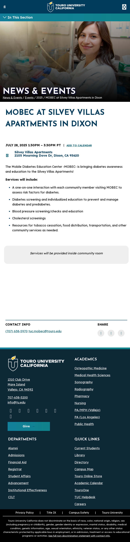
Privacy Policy (24, 512)
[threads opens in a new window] (55, 410)
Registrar (15, 469)
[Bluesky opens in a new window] (46, 410)
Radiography (83, 389)
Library (79, 455)
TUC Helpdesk (84, 497)
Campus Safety (79, 512)
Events (29, 97)
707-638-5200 (18, 397)
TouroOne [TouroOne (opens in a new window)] (81, 490)
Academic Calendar (88, 483)
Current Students (87, 448)
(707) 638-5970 (16, 331)
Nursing (80, 403)
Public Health (84, 424)
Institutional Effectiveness (27, 490)
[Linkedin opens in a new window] (37, 410)
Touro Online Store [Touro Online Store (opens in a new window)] (88, 476)
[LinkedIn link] (111, 333)
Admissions (16, 455)
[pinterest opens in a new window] (11, 416)
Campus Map (83, 469)
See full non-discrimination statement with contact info (79, 535)
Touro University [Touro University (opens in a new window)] (112, 512)
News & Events (12, 97)
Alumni (13, 448)
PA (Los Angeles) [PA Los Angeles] (87, 417)
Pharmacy (81, 396)
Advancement (18, 483)
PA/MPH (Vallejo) (87, 410)
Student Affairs (19, 476)
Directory (81, 462)
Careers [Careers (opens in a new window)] (80, 504)
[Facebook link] (101, 333)
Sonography (83, 382)
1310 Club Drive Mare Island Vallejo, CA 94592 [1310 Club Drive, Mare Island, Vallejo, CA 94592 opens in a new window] (20, 384)
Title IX (51, 512)
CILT (11, 497)
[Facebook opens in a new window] (28, 410)
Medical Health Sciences (92, 375)
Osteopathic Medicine (90, 368)
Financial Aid (17, 462)
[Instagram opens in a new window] (20, 410)
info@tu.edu (16, 402)
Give (26, 426)
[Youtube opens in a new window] (11, 410)
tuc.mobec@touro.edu (44, 331)
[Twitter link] (121, 333)
